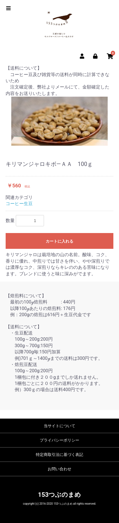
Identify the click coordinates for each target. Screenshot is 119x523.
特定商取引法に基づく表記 (59, 454)
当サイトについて (59, 426)
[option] (59, 121)
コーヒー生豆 (19, 203)
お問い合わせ (59, 469)
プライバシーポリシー (59, 440)
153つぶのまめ (59, 494)
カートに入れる (59, 241)
